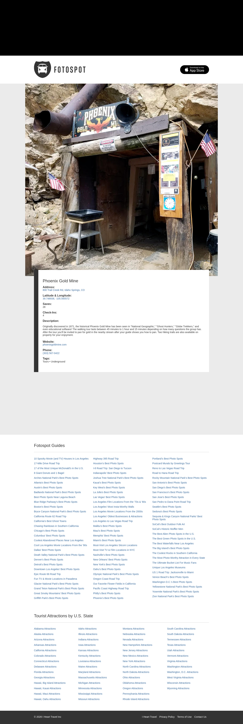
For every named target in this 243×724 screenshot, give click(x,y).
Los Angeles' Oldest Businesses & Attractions (117, 516)
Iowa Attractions (87, 645)
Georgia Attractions (44, 677)
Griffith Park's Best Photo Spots (51, 598)
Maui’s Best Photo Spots (106, 530)
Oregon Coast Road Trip (106, 578)
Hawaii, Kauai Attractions (47, 688)
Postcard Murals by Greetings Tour (171, 463)
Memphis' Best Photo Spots (108, 535)
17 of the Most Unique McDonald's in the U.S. (59, 468)
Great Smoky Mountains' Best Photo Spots (57, 593)
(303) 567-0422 (51, 353)
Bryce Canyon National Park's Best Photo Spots (60, 511)
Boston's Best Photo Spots (48, 506)
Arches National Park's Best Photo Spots (56, 477)
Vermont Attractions (177, 655)
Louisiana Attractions (89, 661)
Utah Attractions (176, 650)
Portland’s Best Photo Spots (167, 458)
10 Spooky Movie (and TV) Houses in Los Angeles (61, 458)
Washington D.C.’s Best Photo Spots (172, 582)
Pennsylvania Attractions (136, 693)
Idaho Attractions (87, 628)
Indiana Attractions (88, 639)
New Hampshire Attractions (137, 645)
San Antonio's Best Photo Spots (169, 482)
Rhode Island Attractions (136, 699)
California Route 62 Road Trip (50, 516)
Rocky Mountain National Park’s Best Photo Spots (179, 477)
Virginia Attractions (177, 661)
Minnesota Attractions (90, 688)
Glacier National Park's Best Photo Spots (56, 583)
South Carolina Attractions (181, 628)
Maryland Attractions (89, 672)
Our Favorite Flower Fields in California (114, 583)
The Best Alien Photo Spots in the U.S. (173, 533)
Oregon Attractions (133, 688)
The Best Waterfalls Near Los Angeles (173, 543)
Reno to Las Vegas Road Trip (168, 468)
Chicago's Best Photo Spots (49, 530)
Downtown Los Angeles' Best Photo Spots (56, 569)
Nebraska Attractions (134, 634)
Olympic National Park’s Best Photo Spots (116, 574)
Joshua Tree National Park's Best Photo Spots (118, 477)
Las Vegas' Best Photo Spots (109, 497)
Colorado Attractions (45, 655)
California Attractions (45, 650)
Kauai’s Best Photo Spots (107, 482)
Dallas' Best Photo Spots (47, 550)
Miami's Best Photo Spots (107, 540)
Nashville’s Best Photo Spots (108, 554)
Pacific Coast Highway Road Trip (111, 588)
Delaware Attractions (45, 666)
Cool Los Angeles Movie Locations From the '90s (60, 545)
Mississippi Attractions (90, 693)
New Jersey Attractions (135, 650)
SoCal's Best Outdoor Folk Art (168, 524)
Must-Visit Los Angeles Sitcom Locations (115, 545)
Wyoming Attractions (178, 688)
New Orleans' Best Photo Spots (110, 559)
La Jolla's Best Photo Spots (108, 492)
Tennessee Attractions (179, 639)
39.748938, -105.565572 (56, 298)
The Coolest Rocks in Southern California (174, 553)
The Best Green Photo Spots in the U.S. (174, 538)
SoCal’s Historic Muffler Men (167, 529)
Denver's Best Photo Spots (48, 559)
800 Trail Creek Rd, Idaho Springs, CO (64, 290)
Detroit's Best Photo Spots (48, 564)
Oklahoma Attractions (134, 682)
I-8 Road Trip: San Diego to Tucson (112, 468)
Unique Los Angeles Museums (168, 567)
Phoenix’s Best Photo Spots (108, 598)
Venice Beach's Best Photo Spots (170, 577)
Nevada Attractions (133, 639)
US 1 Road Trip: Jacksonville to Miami (173, 572)
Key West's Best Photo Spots (109, 487)
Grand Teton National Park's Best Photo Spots (59, 588)
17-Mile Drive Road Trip (47, 463)
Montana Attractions (133, 628)
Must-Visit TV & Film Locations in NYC (114, 550)
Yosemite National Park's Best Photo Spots (175, 591)
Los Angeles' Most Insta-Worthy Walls (113, 506)
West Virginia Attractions (180, 677)
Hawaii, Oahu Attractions (47, 699)
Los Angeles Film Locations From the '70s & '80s (119, 501)
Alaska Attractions (43, 634)
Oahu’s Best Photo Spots (106, 569)
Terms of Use (184, 716)
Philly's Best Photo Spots (106, 593)
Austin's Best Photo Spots (48, 487)
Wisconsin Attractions (178, 682)
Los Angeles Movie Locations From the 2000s (118, 511)
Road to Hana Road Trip (165, 473)
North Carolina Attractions (137, 666)
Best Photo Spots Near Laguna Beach (54, 497)
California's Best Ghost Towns (50, 521)
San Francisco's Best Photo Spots (170, 492)
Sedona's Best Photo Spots (167, 511)
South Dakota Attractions (180, 634)
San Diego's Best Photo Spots (168, 487)
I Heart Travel (149, 716)
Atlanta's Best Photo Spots (48, 482)
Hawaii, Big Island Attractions (50, 682)
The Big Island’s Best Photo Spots (170, 548)
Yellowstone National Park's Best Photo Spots (177, 586)
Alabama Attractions (45, 628)
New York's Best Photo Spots (109, 564)
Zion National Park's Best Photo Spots (173, 596)
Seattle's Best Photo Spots (166, 506)
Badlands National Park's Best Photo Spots (57, 492)
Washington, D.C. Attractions (182, 672)
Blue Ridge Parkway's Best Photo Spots (55, 501)
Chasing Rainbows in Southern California (56, 526)
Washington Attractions (179, 666)
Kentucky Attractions (89, 655)
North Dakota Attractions (136, 672)
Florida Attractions (44, 672)
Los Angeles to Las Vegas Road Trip (113, 521)
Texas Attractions (176, 645)
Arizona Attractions (44, 639)
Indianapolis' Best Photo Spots (109, 473)
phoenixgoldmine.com (55, 344)
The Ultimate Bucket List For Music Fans (174, 562)
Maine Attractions (87, 666)
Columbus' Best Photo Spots (49, 535)
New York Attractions (134, 661)
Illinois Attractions (87, 634)
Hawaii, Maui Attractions (47, 693)
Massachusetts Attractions (92, 677)
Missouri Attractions (89, 699)
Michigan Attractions (89, 682)
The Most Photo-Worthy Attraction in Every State (178, 557)
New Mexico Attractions (135, 655)
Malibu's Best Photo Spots (107, 526)
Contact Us (200, 716)
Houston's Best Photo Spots (108, 463)
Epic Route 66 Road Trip (47, 574)
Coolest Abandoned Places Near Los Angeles (59, 540)
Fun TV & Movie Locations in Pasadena (55, 578)
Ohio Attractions (131, 677)
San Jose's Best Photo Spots (168, 497)
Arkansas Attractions (45, 645)
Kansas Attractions (88, 650)
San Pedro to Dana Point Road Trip (171, 501)
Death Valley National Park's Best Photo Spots (59, 554)
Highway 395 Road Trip (106, 458)
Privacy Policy (167, 716)
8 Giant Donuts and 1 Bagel (49, 473)
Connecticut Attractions (46, 661)
